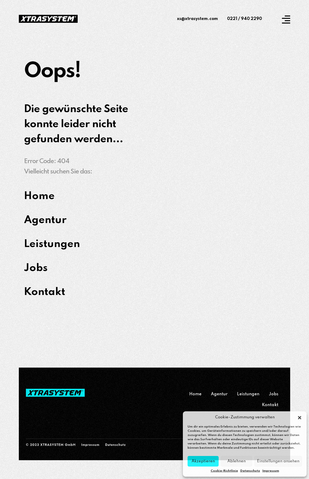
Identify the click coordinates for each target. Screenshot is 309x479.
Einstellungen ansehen (278, 461)
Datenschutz (250, 470)
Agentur (219, 394)
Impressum (270, 470)
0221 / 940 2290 (244, 19)
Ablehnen (236, 461)
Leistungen (248, 394)
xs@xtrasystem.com (197, 19)
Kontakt (270, 405)
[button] (299, 417)
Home (195, 394)
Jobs (273, 394)
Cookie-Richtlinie (224, 470)
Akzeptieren (203, 461)
